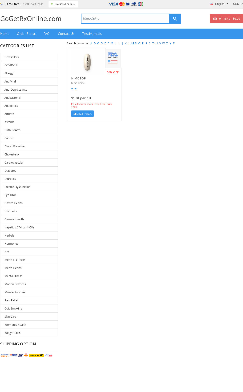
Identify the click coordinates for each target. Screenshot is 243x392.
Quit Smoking (13, 308)
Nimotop (78, 78)
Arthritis (9, 114)
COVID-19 (10, 65)
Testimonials (92, 33)
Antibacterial (12, 98)
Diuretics (10, 179)
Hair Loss (10, 211)
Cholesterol (11, 154)
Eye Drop (10, 195)
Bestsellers (11, 57)
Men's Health (13, 268)
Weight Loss (12, 333)
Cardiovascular (14, 162)
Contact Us (66, 33)
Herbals (9, 235)
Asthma (9, 122)
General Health (14, 219)
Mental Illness (13, 276)
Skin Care (10, 316)
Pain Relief (11, 300)
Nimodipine (78, 83)
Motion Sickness (15, 284)
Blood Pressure (14, 146)
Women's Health (15, 325)
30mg (74, 88)
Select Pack (82, 114)
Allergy (8, 73)
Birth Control (12, 130)
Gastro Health (13, 203)
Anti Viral (10, 81)
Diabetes (10, 170)
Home (4, 33)
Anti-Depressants (15, 89)
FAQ (46, 33)
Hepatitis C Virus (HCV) (19, 227)
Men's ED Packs (14, 260)
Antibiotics (11, 106)
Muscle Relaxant (15, 292)
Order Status (26, 33)
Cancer (9, 138)
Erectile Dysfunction (17, 187)
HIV (6, 252)
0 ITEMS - (229, 18)
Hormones (11, 243)
